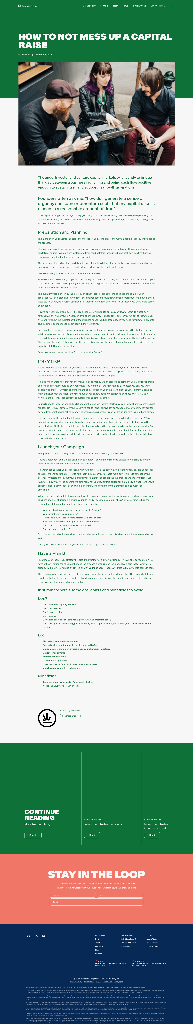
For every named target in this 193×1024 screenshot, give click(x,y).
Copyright (118, 982)
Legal (98, 982)
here (143, 987)
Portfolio (99, 939)
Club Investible (127, 935)
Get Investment (152, 943)
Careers (98, 954)
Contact (149, 935)
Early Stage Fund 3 (128, 939)
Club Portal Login (153, 946)
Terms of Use (89, 982)
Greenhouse (125, 946)
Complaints (108, 982)
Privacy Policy (76, 982)
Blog (97, 950)
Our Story (99, 946)
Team (97, 943)
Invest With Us (151, 939)
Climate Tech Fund (128, 943)
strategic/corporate (86, 574)
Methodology (100, 935)
